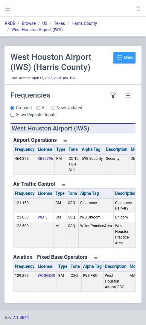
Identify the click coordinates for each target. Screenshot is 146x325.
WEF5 (42, 217)
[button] (138, 8)
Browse (29, 23)
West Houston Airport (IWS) (37, 29)
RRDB (10, 23)
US (44, 23)
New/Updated (69, 107)
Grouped (24, 107)
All (44, 107)
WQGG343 (46, 275)
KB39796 (45, 158)
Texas (59, 23)
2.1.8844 (21, 317)
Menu (124, 57)
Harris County (84, 23)
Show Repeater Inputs (36, 114)
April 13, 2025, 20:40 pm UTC (53, 78)
